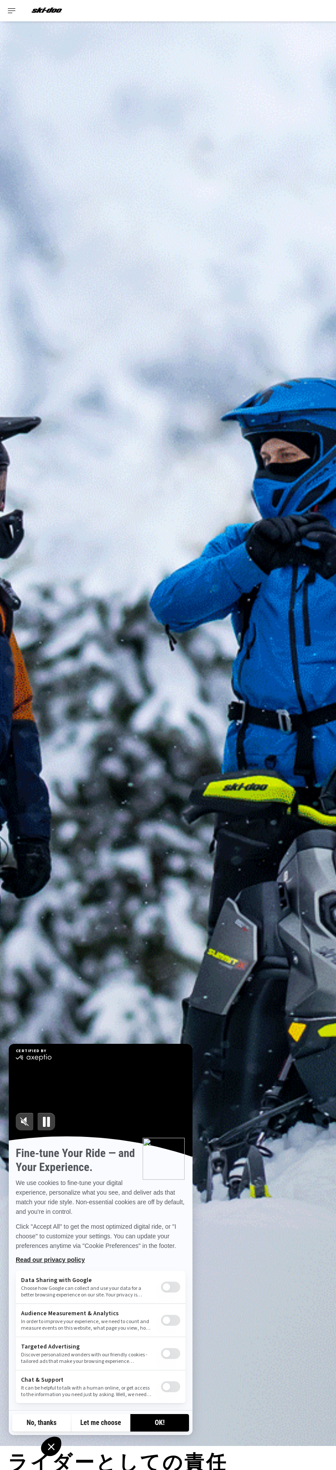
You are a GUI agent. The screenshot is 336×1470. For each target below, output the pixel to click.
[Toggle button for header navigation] (12, 10)
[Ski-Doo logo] (47, 10)
